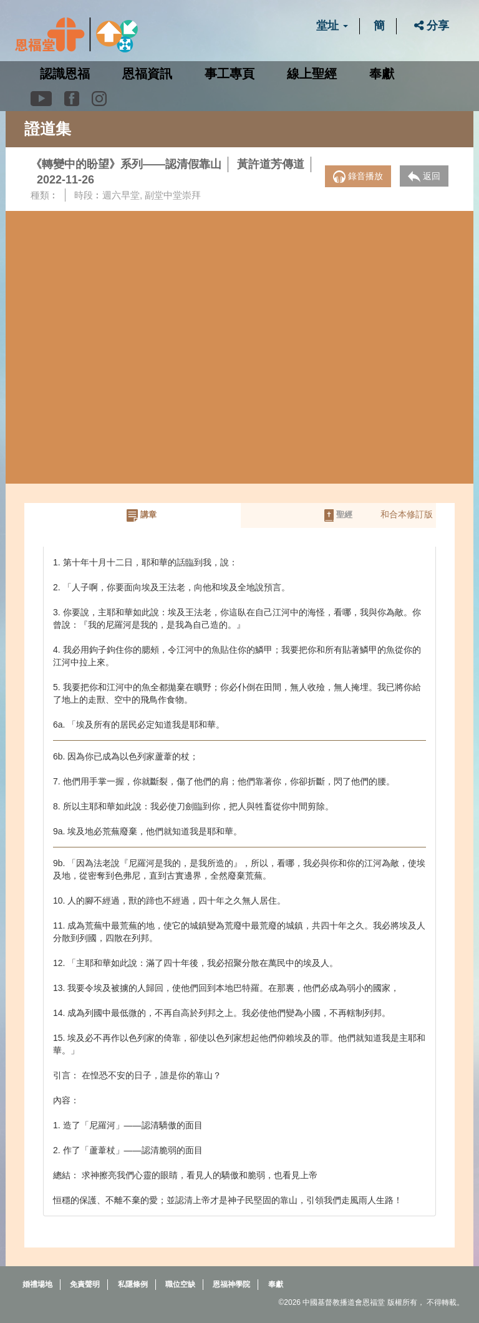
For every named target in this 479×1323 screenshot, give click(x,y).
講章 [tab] (142, 515)
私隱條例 (133, 1283)
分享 (431, 25)
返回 (424, 176)
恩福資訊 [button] (147, 74)
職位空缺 (180, 1283)
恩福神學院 (231, 1283)
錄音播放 (358, 176)
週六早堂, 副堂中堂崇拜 (151, 195)
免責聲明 (85, 1283)
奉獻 (381, 74)
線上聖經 (312, 74)
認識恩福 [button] (65, 74)
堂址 (332, 25)
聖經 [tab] (338, 515)
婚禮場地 (37, 1283)
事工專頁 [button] (229, 74)
